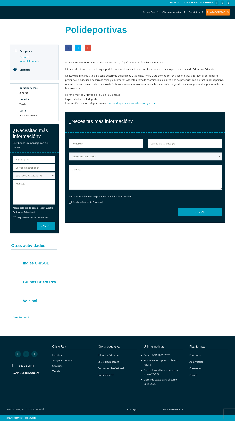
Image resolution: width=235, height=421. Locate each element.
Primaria (34, 61)
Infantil (24, 61)
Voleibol (30, 301)
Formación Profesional (111, 368)
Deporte (24, 57)
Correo (193, 375)
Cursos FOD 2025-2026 (157, 355)
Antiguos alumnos (62, 360)
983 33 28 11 (26, 365)
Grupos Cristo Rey (39, 282)
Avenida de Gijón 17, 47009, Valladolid (26, 409)
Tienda (56, 371)
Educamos (195, 355)
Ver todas (20, 317)
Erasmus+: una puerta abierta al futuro (162, 362)
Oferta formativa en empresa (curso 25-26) (161, 372)
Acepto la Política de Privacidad (30, 217)
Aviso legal (132, 409)
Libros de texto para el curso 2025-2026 (160, 381)
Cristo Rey (149, 12)
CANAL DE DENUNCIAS (26, 372)
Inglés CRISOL (36, 263)
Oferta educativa (172, 12)
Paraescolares (106, 375)
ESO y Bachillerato (108, 361)
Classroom (195, 368)
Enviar (46, 225)
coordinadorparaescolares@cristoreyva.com (131, 103)
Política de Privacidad (173, 409)
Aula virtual (196, 361)
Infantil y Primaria (108, 355)
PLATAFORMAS (216, 12)
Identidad (57, 355)
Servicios (194, 12)
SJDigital (32, 418)
